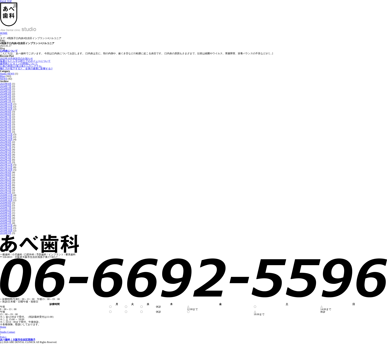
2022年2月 (5, 159)
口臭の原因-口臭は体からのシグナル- (21, 66)
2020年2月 (5, 220)
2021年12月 (6, 164)
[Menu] (15, 5)
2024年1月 (5, 101)
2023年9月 (5, 111)
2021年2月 (5, 190)
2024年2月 (5, 99)
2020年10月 (6, 200)
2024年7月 (5, 86)
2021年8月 (5, 175)
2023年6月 (5, 119)
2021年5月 (5, 182)
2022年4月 (5, 154)
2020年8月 (5, 205)
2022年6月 (5, 149)
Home (3, 327)
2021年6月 (5, 180)
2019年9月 (5, 233)
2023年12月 (6, 104)
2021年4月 (5, 185)
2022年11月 (6, 137)
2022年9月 (5, 142)
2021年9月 (5, 172)
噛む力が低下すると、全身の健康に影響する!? (26, 68)
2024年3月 (5, 96)
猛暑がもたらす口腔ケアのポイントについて (25, 61)
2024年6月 (5, 88)
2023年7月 (5, 116)
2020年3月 (5, 218)
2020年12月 (6, 195)
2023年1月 (5, 132)
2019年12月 (6, 225)
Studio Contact (7, 332)
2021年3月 (5, 187)
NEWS (3, 78)
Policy (3, 337)
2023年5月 (5, 121)
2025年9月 (5, 83)
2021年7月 (5, 177)
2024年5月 (5, 91)
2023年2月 (5, 129)
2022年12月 (6, 134)
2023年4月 (5, 124)
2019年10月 (6, 230)
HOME (3, 33)
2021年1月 (5, 192)
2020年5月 (5, 213)
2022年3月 (5, 157)
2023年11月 (6, 106)
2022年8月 (5, 144)
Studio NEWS (7, 73)
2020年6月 (5, 210)
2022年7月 (5, 147)
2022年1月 (5, 162)
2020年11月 (6, 197)
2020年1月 (5, 223)
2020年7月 (5, 207)
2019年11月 (6, 228)
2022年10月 (6, 139)
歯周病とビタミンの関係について (19, 63)
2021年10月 (6, 169)
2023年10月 (6, 109)
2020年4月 (5, 215)
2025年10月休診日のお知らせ (16, 58)
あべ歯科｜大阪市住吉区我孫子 (17, 339)
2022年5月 (5, 152)
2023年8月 (5, 114)
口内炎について (9, 51)
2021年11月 (6, 167)
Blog (2, 76)
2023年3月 (5, 126)
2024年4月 (5, 94)
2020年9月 (5, 202)
